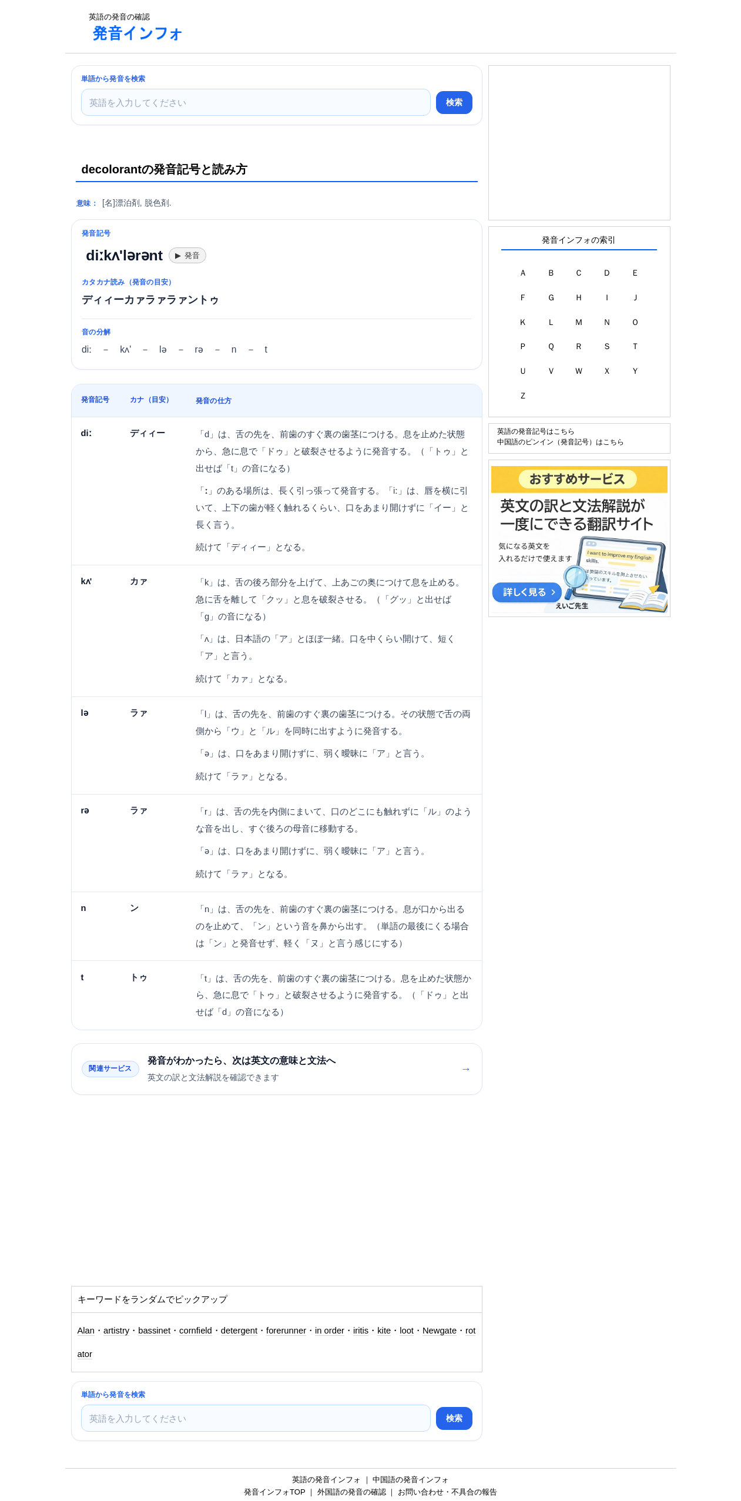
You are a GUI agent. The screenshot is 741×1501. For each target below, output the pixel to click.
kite (384, 1330)
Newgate (440, 1330)
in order (329, 1330)
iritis (360, 1330)
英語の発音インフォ (326, 1479)
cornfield (195, 1330)
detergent (239, 1330)
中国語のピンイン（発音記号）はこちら (560, 441)
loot (407, 1330)
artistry (116, 1330)
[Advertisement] (408, 26)
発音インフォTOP (274, 1491)
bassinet (154, 1330)
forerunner (286, 1330)
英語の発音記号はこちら (536, 431)
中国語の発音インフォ (411, 1479)
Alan (86, 1330)
